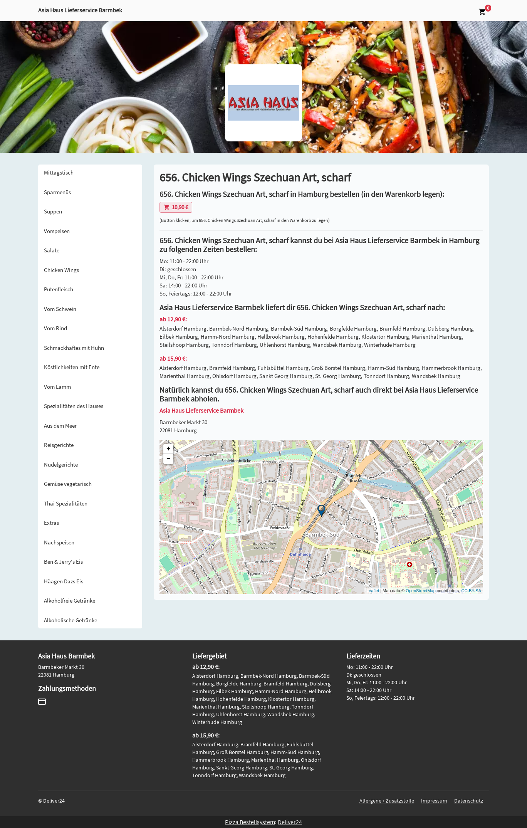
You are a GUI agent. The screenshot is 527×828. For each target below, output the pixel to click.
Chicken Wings (61, 270)
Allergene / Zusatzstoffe (386, 800)
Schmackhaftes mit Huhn (74, 347)
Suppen (53, 211)
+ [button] (168, 448)
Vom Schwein (60, 308)
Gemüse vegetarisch (68, 483)
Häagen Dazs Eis (63, 581)
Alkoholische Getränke (70, 620)
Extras (51, 522)
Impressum (434, 800)
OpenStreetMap (421, 590)
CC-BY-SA (471, 590)
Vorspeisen (57, 231)
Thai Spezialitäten (65, 503)
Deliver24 (290, 822)
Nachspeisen (59, 542)
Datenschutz (468, 800)
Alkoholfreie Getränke (69, 600)
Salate (51, 250)
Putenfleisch (58, 289)
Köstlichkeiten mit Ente (71, 367)
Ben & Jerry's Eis (63, 561)
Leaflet (372, 590)
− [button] (168, 459)
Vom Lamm (57, 386)
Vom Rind (55, 328)
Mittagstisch (59, 172)
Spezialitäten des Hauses (73, 406)
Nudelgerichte (61, 464)
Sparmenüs (57, 192)
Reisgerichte (59, 444)
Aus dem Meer (60, 425)
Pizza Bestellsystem (250, 822)
